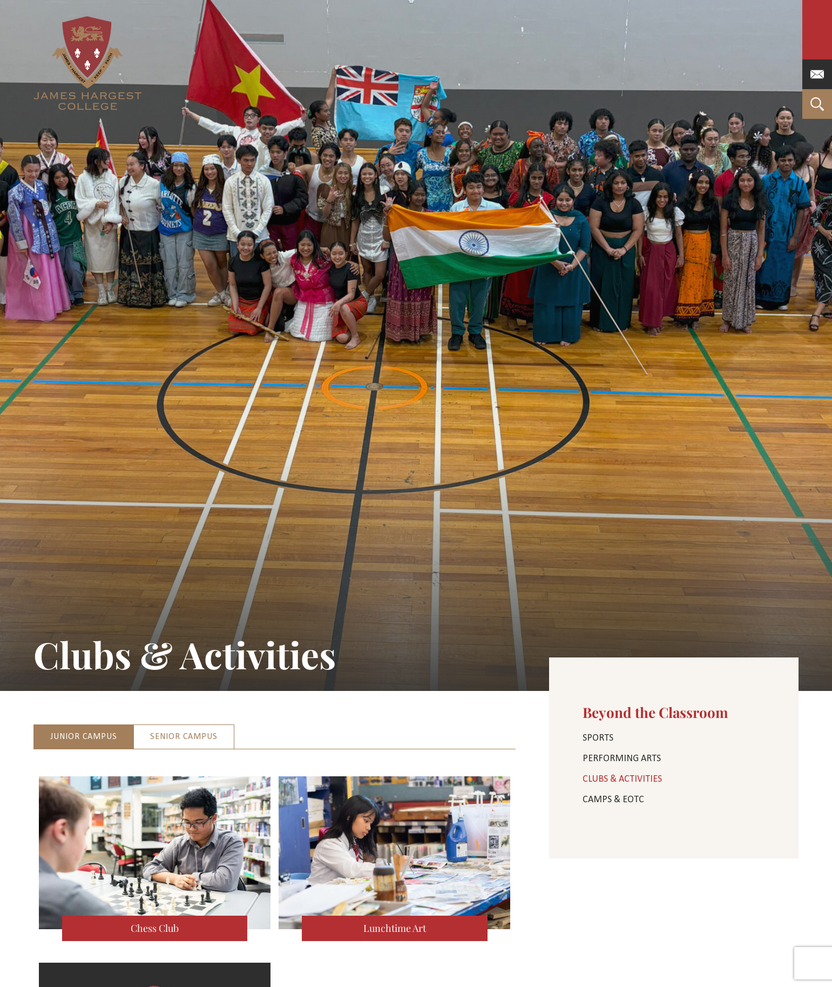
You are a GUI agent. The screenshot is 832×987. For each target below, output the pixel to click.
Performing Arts (622, 759)
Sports (598, 738)
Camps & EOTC (613, 800)
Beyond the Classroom (655, 712)
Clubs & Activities (622, 779)
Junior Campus (83, 737)
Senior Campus (184, 737)
